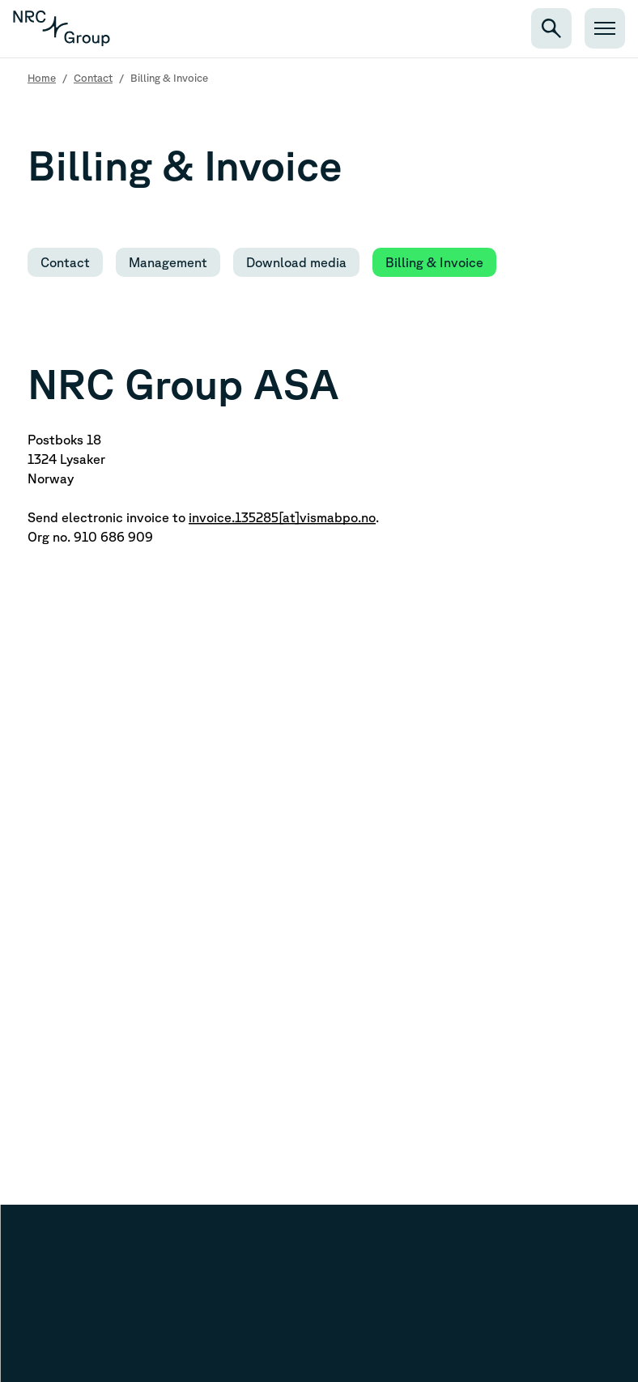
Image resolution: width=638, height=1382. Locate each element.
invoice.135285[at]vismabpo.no (282, 517)
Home (42, 78)
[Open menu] (605, 28)
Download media (296, 262)
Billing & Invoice (434, 262)
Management (168, 262)
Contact (93, 78)
